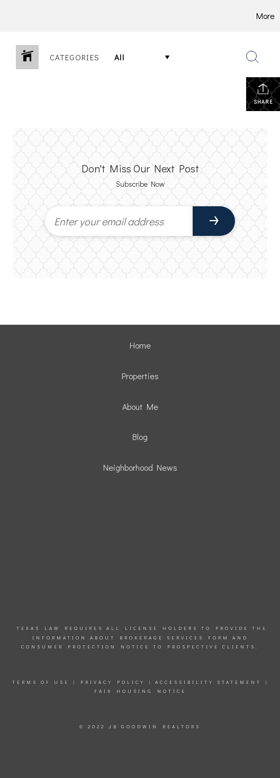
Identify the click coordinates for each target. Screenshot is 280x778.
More (265, 15)
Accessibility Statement (208, 682)
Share (263, 94)
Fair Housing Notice (140, 691)
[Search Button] (252, 57)
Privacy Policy (112, 682)
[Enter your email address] (119, 221)
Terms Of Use (40, 682)
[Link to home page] (22, 16)
